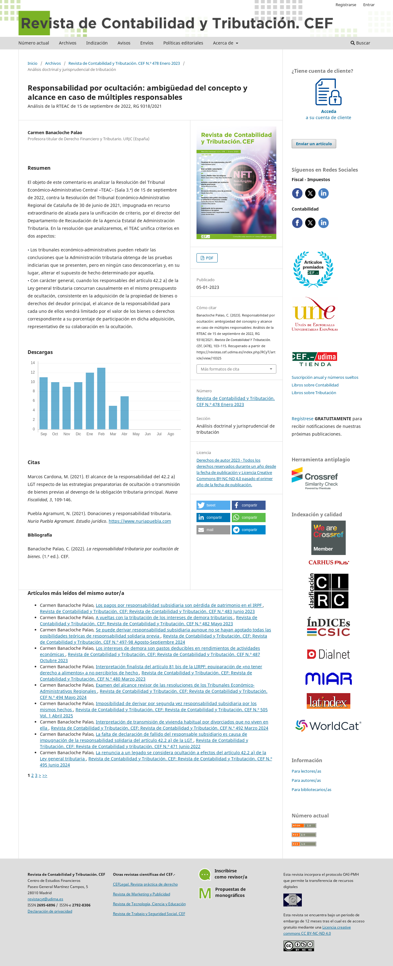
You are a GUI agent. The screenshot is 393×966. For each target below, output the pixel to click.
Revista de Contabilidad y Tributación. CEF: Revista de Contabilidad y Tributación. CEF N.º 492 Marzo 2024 (159, 728)
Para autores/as (306, 780)
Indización (97, 43)
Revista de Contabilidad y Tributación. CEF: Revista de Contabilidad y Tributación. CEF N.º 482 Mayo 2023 (148, 621)
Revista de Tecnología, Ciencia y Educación (149, 903)
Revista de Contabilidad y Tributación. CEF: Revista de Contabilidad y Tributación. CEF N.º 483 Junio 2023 (147, 611)
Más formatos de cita (220, 369)
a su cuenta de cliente (328, 111)
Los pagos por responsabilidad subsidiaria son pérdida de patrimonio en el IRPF (179, 605)
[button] (213, 505)
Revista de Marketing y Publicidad (141, 894)
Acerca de (224, 43)
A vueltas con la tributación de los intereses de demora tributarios (165, 617)
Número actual (33, 43)
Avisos (124, 43)
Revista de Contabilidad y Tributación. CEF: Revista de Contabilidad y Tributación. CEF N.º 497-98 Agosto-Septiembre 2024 (153, 639)
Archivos (67, 43)
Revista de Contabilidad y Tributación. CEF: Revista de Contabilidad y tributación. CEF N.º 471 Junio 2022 (144, 743)
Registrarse (346, 4)
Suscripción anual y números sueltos (325, 377)
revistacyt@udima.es (45, 899)
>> (44, 775)
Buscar (360, 43)
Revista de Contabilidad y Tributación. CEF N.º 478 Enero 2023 (124, 63)
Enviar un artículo (314, 143)
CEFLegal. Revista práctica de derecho (145, 884)
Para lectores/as (306, 771)
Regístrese (302, 418)
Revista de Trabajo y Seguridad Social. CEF (149, 913)
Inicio (32, 63)
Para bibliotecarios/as (311, 789)
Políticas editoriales (183, 43)
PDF (209, 258)
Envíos (147, 43)
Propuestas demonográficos (230, 892)
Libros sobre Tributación (314, 392)
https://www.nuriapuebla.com (140, 521)
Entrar (369, 4)
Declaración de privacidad (50, 911)
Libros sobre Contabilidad (315, 385)
